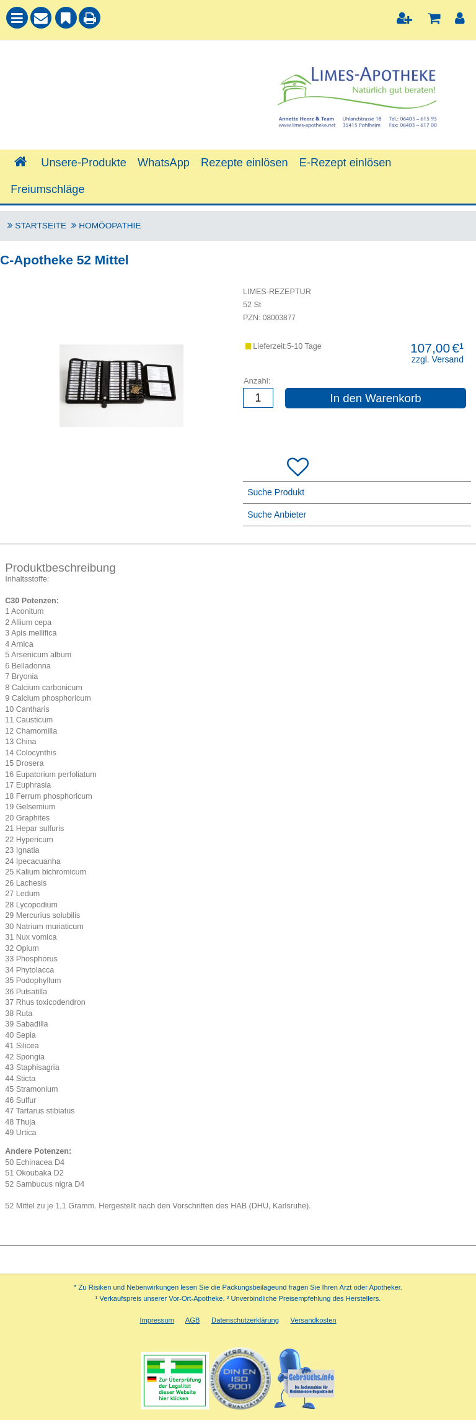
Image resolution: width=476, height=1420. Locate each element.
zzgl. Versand (438, 359)
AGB (192, 1320)
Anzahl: (257, 380)
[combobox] (119, 81)
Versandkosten (314, 1320)
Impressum (156, 1320)
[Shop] (20, 162)
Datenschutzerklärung (245, 1320)
